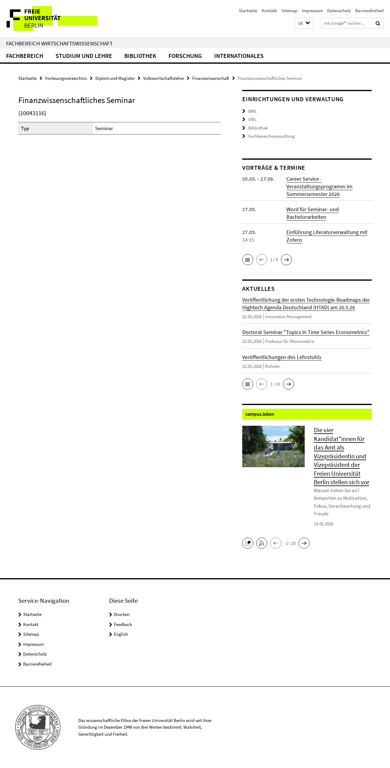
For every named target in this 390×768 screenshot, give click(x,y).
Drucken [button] (121, 614)
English (121, 634)
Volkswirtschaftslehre (163, 78)
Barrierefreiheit (369, 10)
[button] (304, 23)
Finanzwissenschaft (210, 78)
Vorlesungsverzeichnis (66, 78)
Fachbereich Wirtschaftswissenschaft (59, 43)
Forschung (185, 55)
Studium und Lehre (83, 55)
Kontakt (269, 10)
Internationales (239, 55)
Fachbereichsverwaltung (271, 136)
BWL (252, 111)
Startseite (248, 10)
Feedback (123, 624)
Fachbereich (24, 55)
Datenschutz (339, 10)
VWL (252, 119)
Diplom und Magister (115, 78)
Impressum (312, 10)
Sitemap (289, 10)
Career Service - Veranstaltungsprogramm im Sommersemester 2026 (319, 186)
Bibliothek (140, 55)
